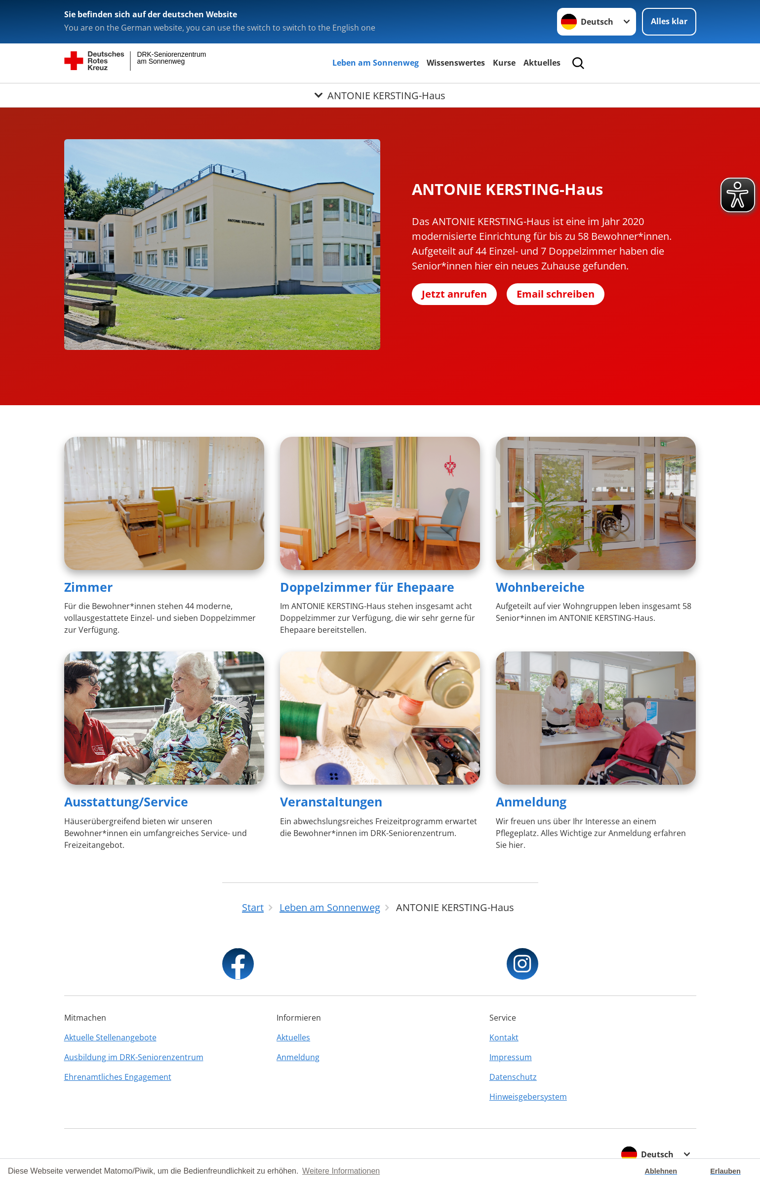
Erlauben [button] (725, 1171)
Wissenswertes (456, 62)
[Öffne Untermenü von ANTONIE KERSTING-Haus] (380, 95)
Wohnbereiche (540, 586)
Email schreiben (556, 294)
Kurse (504, 62)
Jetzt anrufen (454, 294)
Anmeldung (531, 801)
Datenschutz (513, 1076)
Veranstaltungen (331, 801)
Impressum (510, 1057)
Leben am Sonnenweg (375, 62)
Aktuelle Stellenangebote (110, 1037)
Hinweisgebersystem (528, 1096)
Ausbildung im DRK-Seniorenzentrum (133, 1057)
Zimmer (88, 586)
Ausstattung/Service (126, 801)
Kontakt (504, 1037)
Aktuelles (541, 62)
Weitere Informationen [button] (341, 1171)
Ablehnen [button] (661, 1171)
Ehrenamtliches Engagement (117, 1076)
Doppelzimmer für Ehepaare (367, 586)
